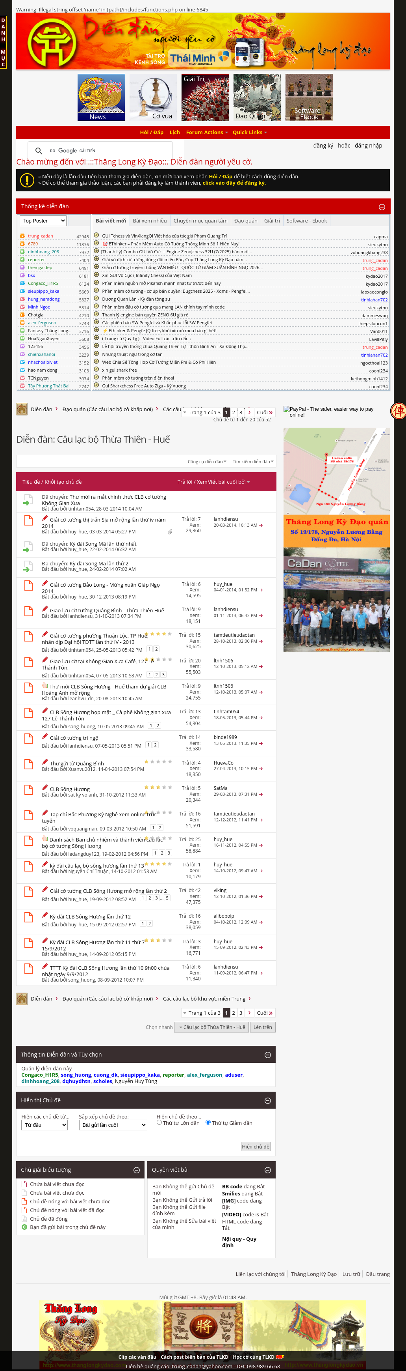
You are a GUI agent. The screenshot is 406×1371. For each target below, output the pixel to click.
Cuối (265, 412)
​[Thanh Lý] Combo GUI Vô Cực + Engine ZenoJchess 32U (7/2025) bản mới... (176, 251)
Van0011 (379, 331)
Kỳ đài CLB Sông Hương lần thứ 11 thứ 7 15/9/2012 (93, 945)
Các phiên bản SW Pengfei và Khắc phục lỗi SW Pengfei (157, 322)
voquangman (82, 828)
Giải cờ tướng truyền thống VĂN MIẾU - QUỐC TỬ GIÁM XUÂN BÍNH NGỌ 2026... (182, 267)
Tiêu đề (31, 481)
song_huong (81, 726)
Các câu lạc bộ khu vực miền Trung (204, 998)
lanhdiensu (80, 616)
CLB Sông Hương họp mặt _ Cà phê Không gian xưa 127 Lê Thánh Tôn (106, 715)
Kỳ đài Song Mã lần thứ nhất (103, 543)
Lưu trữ (351, 1273)
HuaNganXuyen (43, 338)
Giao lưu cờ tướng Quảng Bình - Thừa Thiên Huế (107, 610)
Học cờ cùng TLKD (258, 1357)
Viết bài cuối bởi (229, 481)
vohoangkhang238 (369, 252)
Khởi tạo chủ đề (63, 481)
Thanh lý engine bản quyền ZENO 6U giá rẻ (145, 315)
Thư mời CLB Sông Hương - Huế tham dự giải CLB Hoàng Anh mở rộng (104, 689)
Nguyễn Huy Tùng (136, 1081)
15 (198, 635)
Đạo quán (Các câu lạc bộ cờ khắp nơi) (108, 409)
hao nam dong (42, 370)
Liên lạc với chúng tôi (260, 1273)
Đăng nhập (368, 145)
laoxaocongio (374, 292)
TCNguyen (38, 378)
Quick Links (247, 132)
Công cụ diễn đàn (205, 461)
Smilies (231, 1193)
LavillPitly (378, 339)
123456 (35, 346)
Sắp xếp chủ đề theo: (104, 1116)
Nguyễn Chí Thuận (88, 871)
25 (198, 839)
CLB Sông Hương (70, 789)
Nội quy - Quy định (239, 1242)
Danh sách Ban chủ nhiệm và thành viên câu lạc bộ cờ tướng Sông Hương (102, 842)
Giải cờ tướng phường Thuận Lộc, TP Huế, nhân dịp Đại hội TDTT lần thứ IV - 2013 (95, 638)
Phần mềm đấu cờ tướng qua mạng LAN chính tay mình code (163, 307)
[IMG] (229, 1200)
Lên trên (263, 1027)
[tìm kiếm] (99, 151)
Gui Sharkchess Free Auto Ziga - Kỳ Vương (144, 386)
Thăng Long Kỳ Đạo (314, 1273)
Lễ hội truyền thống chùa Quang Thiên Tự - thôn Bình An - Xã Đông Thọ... (175, 346)
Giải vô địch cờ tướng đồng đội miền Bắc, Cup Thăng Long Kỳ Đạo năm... (174, 259)
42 (198, 890)
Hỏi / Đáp (152, 132)
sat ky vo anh (82, 794)
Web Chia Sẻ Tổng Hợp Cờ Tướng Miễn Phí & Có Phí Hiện (159, 362)
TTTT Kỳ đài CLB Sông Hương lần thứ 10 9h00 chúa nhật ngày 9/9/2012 (106, 971)
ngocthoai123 (374, 363)
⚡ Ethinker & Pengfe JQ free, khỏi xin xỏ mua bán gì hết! (159, 330)
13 (198, 711)
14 (198, 737)
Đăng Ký (323, 145)
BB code (232, 1186)
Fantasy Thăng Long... (49, 330)
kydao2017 (377, 276)
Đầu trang (378, 1273)
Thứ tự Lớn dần (178, 1123)
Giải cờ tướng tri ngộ (74, 737)
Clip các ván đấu (137, 1357)
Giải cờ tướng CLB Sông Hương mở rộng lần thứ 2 (108, 890)
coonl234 (378, 371)
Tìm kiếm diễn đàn (251, 461)
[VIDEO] (231, 1214)
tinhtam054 (81, 508)
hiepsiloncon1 (374, 323)
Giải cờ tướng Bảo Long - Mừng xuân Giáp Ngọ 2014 (101, 588)
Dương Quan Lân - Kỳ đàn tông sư (136, 299)
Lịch (175, 132)
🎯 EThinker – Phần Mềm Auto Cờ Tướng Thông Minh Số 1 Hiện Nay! (171, 244)
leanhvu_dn (80, 698)
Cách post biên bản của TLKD (194, 1357)
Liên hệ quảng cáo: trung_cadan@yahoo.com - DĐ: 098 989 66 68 (203, 1366)
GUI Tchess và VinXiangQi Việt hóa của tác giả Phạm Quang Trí (164, 236)
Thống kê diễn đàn (45, 206)
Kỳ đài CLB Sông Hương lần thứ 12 (90, 916)
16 (198, 813)
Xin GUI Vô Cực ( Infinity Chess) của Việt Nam (147, 275)
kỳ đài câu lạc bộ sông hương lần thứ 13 (97, 865)
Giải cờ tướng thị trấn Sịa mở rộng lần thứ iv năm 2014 (104, 522)
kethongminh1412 (369, 379)
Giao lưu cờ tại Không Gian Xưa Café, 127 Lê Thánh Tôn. (98, 664)
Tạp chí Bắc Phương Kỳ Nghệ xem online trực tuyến (99, 817)
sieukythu (378, 244)
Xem (202, 481)
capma (380, 236)
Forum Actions (204, 132)
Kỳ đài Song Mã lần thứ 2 (99, 563)
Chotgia (35, 315)
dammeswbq (375, 315)
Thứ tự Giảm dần (229, 1123)
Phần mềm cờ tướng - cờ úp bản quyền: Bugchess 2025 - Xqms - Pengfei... (176, 291)
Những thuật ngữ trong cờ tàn (132, 354)
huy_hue (77, 531)
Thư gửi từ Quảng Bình (77, 763)
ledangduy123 (83, 853)
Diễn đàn (41, 409)
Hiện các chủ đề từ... (45, 1116)
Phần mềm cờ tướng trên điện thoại (138, 378)
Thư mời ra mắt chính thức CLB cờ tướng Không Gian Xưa (104, 500)
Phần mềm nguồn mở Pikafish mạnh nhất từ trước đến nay (161, 283)
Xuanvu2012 (81, 769)
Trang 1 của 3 (205, 412)
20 (198, 660)
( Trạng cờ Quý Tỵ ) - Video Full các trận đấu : (146, 338)
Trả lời (185, 481)
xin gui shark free (119, 370)
